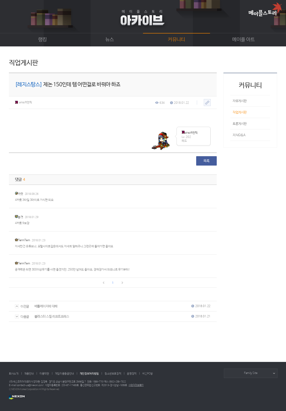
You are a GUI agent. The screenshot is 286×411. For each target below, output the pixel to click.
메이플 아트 (243, 40)
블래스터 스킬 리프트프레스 (51, 316)
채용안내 (29, 373)
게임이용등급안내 (64, 373)
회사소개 (14, 373)
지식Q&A (239, 135)
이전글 (22, 306)
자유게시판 (240, 101)
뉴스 (109, 40)
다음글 (22, 317)
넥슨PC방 (147, 373)
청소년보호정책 (113, 373)
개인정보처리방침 (89, 373)
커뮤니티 (176, 40)
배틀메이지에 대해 (45, 306)
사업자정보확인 (136, 385)
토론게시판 (240, 124)
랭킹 (42, 40)
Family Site (250, 373)
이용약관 (44, 373)
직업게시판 (240, 112)
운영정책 (132, 373)
